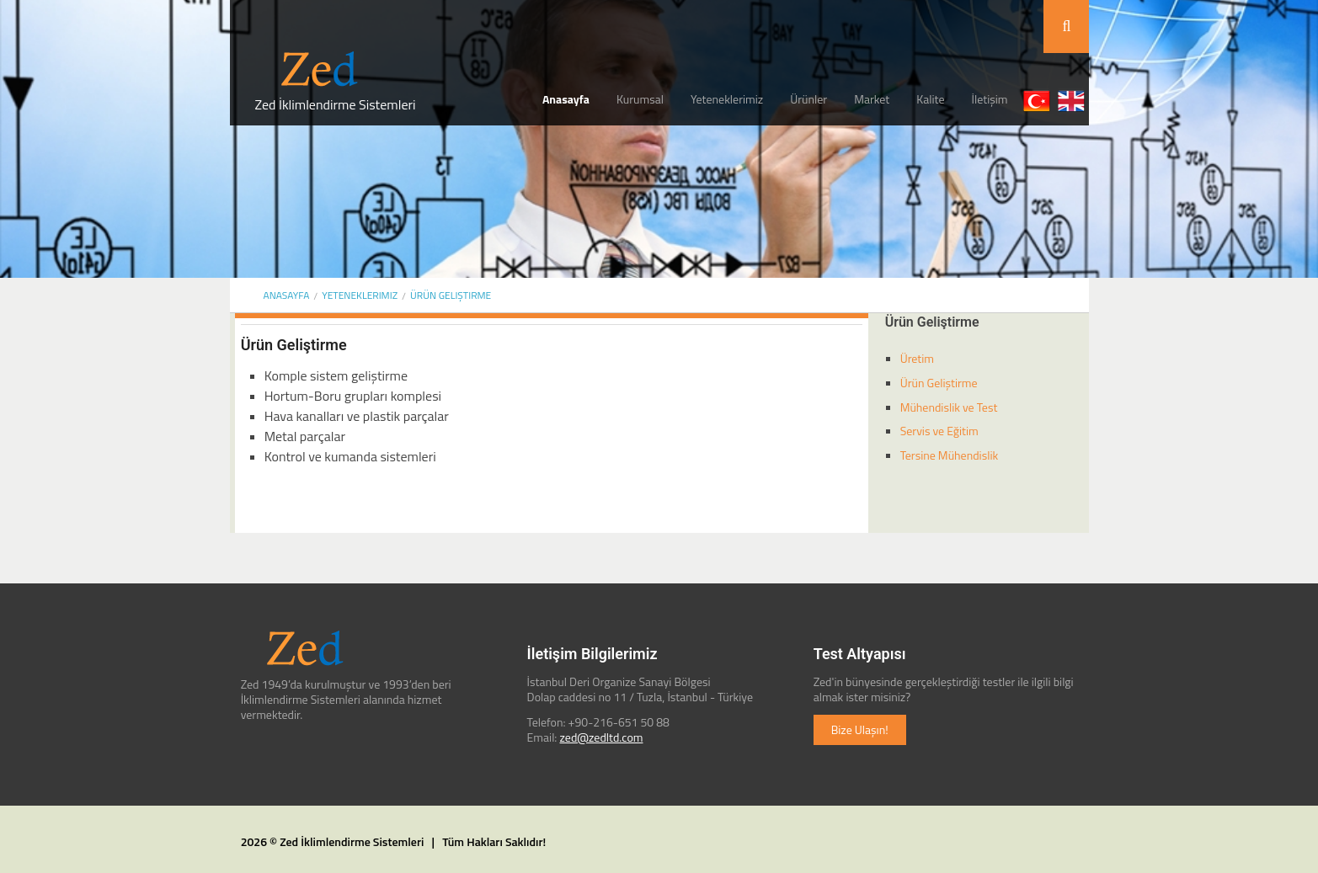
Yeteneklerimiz (727, 99)
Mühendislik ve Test (949, 407)
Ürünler (808, 99)
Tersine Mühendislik (949, 455)
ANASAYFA (287, 295)
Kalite (930, 99)
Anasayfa (566, 99)
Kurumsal (640, 99)
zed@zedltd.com (601, 737)
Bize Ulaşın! (859, 729)
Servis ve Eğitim (939, 430)
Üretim (917, 358)
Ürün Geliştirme (450, 295)
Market (871, 99)
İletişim (990, 99)
